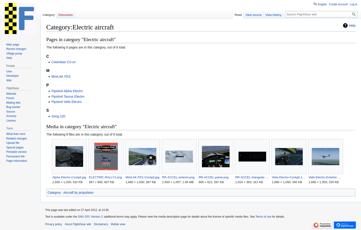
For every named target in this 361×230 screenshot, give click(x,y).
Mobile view (118, 224)
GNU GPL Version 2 (90, 216)
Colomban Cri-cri (63, 62)
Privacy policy (53, 224)
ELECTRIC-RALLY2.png (105, 177)
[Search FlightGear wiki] (321, 14)
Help (352, 25)
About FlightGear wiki (78, 224)
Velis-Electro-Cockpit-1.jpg (289, 177)
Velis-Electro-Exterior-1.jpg (325, 177)
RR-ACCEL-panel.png (213, 177)
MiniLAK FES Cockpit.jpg (142, 177)
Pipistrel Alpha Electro (67, 91)
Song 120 (58, 116)
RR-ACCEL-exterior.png (178, 177)
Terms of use (263, 216)
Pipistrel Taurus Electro (67, 96)
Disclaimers (101, 224)
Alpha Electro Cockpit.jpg (69, 177)
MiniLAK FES (60, 76)
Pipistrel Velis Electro (66, 102)
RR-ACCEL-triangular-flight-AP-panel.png (252, 177)
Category (54, 192)
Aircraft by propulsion (78, 192)
